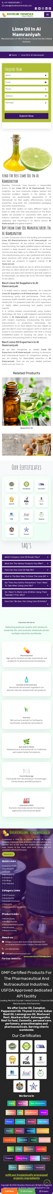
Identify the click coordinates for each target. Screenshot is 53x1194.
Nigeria (45, 1155)
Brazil (33, 1136)
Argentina (44, 1136)
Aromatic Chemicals (11, 898)
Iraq (20, 1109)
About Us (8, 851)
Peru (11, 1145)
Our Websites (8, 880)
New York (22, 1100)
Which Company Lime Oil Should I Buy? (22, 556)
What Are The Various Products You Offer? (24, 562)
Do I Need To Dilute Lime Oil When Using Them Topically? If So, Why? (26, 592)
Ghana (13, 1164)
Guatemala (43, 1127)
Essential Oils (8, 895)
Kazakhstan (31, 1109)
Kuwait (9, 1118)
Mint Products (8, 892)
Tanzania (39, 1164)
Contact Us (7, 875)
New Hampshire (37, 1100)
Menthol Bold (8, 925)
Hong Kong (22, 1155)
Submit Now (26, 114)
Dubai (11, 1100)
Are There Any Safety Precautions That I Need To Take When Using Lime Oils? (26, 582)
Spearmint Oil (26, 427)
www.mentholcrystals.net (37, 953)
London (20, 1118)
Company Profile (9, 863)
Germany (29, 1145)
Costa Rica (10, 1136)
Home (13, 55)
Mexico (19, 1127)
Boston (31, 1118)
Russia (9, 1127)
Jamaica (30, 1127)
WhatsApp (26, 1191)
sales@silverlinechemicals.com (17, 5)
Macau (43, 1109)
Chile (19, 1145)
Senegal (34, 1155)
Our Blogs (6, 878)
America (11, 1109)
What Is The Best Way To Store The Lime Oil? (25, 575)
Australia (41, 1145)
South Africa (25, 1164)
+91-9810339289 (11, 2)
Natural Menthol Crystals (13, 922)
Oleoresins (7, 901)
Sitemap (6, 869)
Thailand (9, 1155)
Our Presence (8, 872)
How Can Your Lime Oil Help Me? (19, 568)
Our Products (8, 866)
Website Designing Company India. (26, 1187)
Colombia (23, 1136)
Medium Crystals (9, 927)
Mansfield (43, 1118)
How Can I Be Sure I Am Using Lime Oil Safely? (26, 600)
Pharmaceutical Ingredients (14, 904)
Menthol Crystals (9, 919)
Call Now (9, 1191)
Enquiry (43, 1191)
